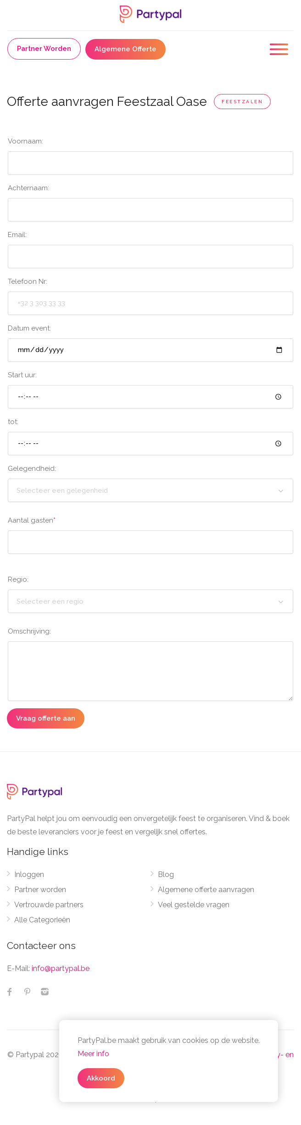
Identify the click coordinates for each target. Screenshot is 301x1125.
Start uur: (22, 375)
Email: (17, 235)
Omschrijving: (29, 631)
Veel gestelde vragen (193, 904)
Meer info (93, 1053)
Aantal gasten (32, 520)
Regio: (18, 579)
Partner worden (40, 889)
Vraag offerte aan (45, 718)
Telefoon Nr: (27, 281)
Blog (166, 874)
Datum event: (29, 328)
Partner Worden (44, 48)
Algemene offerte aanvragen (206, 889)
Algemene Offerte (125, 49)
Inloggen (29, 874)
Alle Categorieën (42, 919)
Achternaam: (28, 188)
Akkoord (101, 1078)
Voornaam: (25, 141)
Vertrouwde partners (49, 904)
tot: (13, 422)
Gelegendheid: (32, 468)
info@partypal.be (60, 968)
